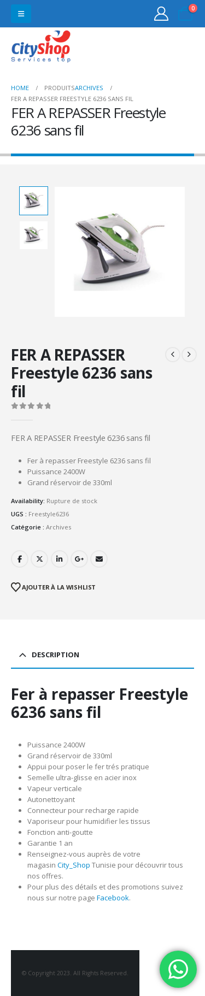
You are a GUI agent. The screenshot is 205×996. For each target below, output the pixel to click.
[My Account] (161, 14)
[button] (21, 13)
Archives (58, 527)
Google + (79, 559)
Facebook (19, 559)
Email (99, 559)
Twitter (39, 559)
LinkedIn (59, 559)
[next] (189, 354)
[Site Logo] (41, 48)
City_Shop (73, 865)
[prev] (172, 354)
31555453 (155, 48)
